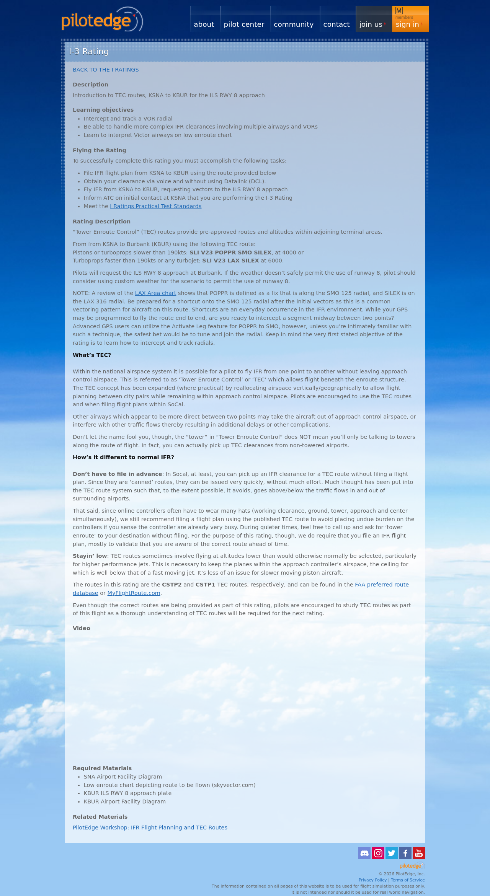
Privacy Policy (373, 880)
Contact (336, 24)
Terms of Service (408, 880)
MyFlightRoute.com (134, 593)
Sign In (407, 24)
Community (294, 24)
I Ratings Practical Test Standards (155, 206)
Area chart (155, 293)
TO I (106, 70)
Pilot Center (244, 24)
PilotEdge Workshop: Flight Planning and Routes (150, 827)
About (204, 24)
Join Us (370, 24)
